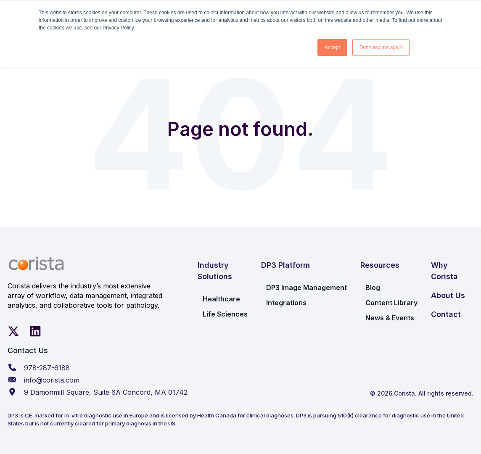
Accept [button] (332, 47)
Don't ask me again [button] (380, 47)
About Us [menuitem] (448, 295)
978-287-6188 (47, 368)
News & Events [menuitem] (389, 318)
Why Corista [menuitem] (444, 271)
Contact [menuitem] (446, 314)
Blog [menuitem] (372, 287)
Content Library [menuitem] (391, 302)
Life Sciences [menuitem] (225, 314)
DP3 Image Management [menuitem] (306, 287)
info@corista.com (51, 380)
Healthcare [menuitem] (221, 299)
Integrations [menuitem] (286, 302)
